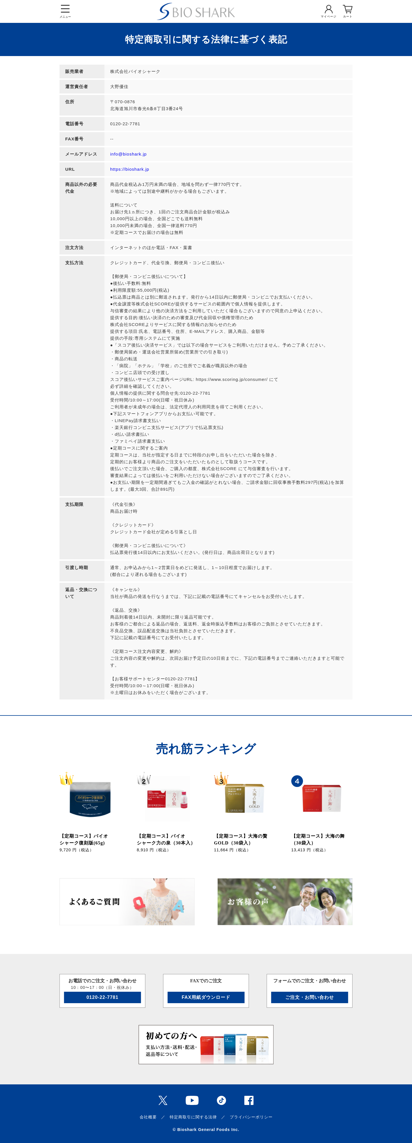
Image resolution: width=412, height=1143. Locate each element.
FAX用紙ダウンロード (206, 997)
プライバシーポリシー (251, 1117)
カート (347, 16)
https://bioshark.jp (129, 169)
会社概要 (148, 1117)
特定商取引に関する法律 (193, 1117)
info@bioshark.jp (128, 154)
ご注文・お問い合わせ (309, 997)
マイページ (328, 16)
